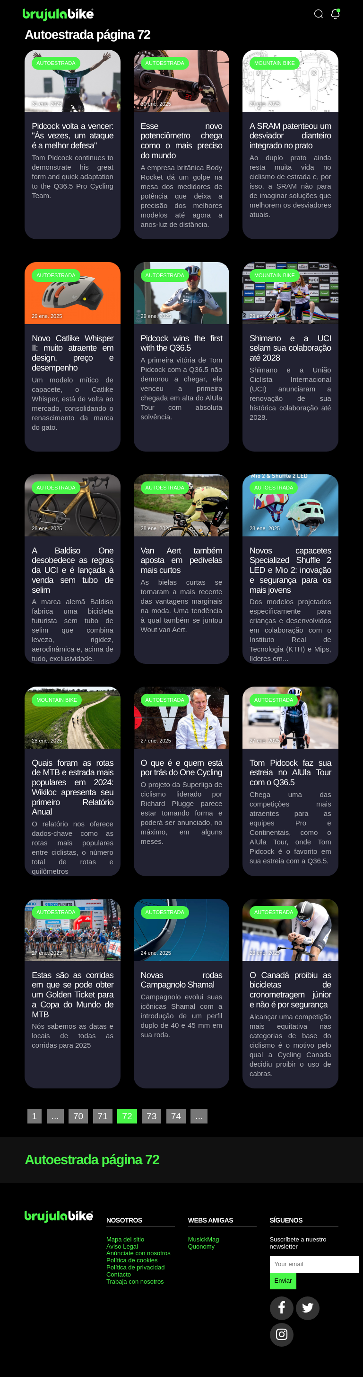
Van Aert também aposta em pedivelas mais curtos (182, 560)
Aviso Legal (122, 1246)
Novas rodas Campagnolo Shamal (182, 980)
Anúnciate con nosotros (138, 1253)
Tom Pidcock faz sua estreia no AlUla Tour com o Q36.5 (290, 772)
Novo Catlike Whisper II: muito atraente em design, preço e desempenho (72, 353)
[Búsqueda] (318, 14)
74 (176, 1116)
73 (151, 1116)
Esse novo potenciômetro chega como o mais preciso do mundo (182, 140)
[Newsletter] (335, 15)
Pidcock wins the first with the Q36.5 (182, 343)
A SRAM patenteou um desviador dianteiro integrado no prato (290, 135)
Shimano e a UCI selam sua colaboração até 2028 (290, 348)
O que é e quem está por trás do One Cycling (182, 768)
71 (103, 1116)
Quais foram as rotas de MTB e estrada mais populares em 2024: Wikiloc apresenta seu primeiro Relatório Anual (72, 787)
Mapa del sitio (125, 1239)
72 (127, 1116)
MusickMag (203, 1239)
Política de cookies (131, 1260)
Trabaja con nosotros (135, 1281)
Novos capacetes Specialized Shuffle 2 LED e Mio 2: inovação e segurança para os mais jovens (290, 570)
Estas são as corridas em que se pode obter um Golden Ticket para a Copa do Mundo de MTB (72, 994)
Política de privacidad (135, 1267)
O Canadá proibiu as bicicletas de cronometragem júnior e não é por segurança (290, 989)
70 (78, 1116)
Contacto (118, 1274)
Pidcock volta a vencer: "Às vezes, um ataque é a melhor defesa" (72, 135)
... (55, 1116)
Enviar (283, 1280)
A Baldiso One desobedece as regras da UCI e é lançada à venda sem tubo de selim (72, 570)
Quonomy (201, 1246)
